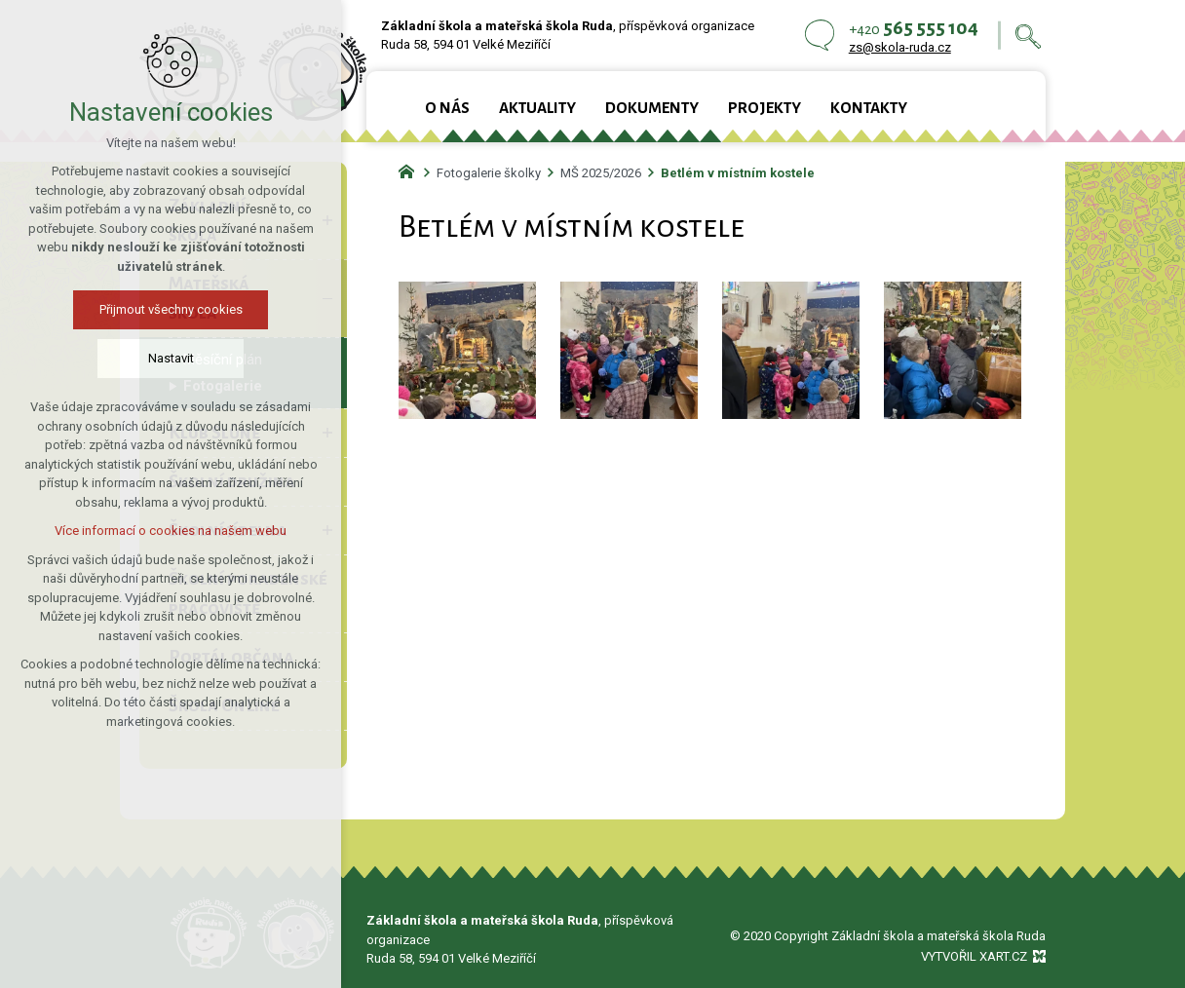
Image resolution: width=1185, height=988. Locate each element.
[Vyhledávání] (1028, 35)
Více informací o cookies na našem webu (171, 530)
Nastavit (171, 358)
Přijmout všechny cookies (171, 309)
